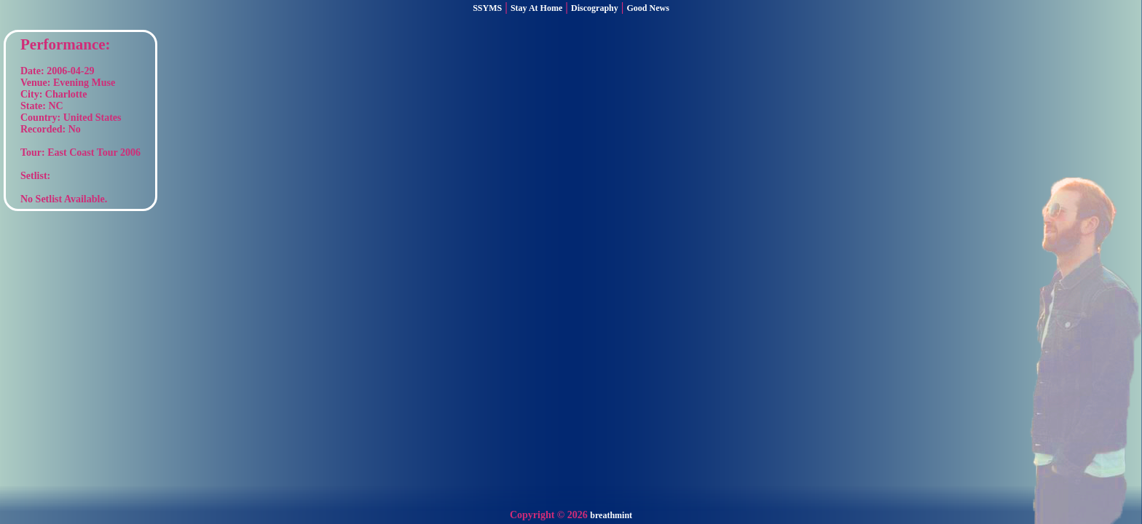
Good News (648, 8)
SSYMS (487, 8)
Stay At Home (536, 8)
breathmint (611, 515)
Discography (594, 8)
